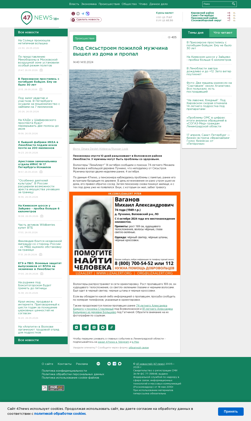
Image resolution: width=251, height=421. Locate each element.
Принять (231, 411)
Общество (129, 4)
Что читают (223, 32)
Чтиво (143, 4)
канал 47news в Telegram (113, 342)
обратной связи (139, 348)
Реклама (82, 364)
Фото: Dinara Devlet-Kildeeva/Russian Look (100, 149)
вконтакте (78, 13)
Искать (233, 3)
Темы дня (195, 32)
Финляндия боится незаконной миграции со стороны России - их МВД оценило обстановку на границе (40, 248)
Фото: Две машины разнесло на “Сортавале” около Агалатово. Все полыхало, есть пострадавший (209, 87)
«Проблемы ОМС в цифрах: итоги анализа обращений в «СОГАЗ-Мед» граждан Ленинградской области (207, 122)
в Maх (135, 342)
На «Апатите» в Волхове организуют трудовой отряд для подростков (40, 332)
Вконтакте (98, 363)
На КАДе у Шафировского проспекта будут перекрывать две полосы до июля (40, 127)
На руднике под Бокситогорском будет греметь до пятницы (40, 288)
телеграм (83, 13)
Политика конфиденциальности (64, 371)
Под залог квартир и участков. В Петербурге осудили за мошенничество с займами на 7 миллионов (40, 105)
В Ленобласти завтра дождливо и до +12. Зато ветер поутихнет (209, 71)
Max (119, 363)
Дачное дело (158, 4)
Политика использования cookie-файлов (70, 378)
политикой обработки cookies (60, 413)
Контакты (65, 364)
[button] (76, 327)
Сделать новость (88, 19)
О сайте (47, 364)
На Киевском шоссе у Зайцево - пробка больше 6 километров (209, 58)
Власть (74, 4)
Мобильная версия (73, 13)
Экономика (89, 4)
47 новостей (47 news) (150, 364)
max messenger (87, 13)
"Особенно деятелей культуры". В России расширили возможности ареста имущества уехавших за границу (40, 189)
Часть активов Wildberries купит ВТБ (40, 229)
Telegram (114, 363)
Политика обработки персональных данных (73, 374)
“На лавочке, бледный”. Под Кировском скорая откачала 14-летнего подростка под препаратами (207, 104)
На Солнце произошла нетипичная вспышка (40, 44)
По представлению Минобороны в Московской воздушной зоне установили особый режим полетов (40, 64)
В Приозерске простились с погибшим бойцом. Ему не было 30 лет (209, 45)
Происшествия (109, 4)
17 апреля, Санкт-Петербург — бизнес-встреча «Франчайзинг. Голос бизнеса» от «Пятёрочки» (208, 139)
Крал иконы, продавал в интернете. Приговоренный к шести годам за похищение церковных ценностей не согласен (40, 310)
